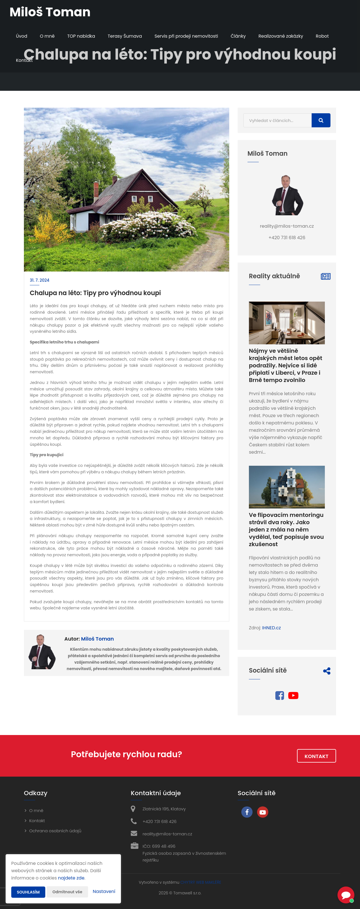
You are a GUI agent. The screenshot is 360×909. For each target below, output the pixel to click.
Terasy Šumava (126, 36)
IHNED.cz (271, 628)
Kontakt (24, 60)
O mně (48, 36)
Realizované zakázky (284, 36)
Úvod (22, 36)
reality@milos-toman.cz (167, 834)
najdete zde (71, 878)
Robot (326, 36)
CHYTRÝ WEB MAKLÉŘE (200, 882)
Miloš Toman (97, 638)
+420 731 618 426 (160, 821)
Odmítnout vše (68, 892)
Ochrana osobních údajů (55, 831)
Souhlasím (28, 892)
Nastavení (104, 891)
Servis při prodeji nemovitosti (189, 36)
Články (241, 36)
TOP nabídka (82, 36)
